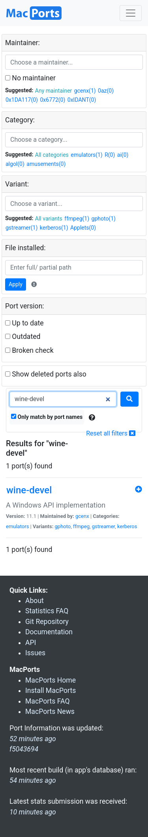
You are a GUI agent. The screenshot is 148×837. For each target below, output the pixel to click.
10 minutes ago (32, 812)
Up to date (24, 323)
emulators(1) (86, 155)
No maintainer (30, 78)
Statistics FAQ (46, 611)
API (30, 643)
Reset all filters (110, 433)
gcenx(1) (85, 91)
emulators (17, 526)
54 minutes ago (32, 780)
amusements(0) (46, 164)
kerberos (127, 526)
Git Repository (47, 622)
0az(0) (106, 91)
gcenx (82, 516)
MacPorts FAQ (47, 701)
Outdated (22, 337)
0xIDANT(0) (81, 100)
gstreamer (103, 526)
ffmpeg (81, 526)
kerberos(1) (54, 227)
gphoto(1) (104, 218)
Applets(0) (83, 227)
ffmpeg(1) (76, 218)
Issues (35, 653)
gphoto (63, 526)
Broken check (29, 350)
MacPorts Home (50, 680)
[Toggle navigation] (131, 13)
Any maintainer (53, 91)
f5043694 (23, 749)
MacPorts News (50, 711)
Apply (15, 284)
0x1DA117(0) (22, 100)
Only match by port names (46, 417)
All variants (48, 218)
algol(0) (15, 164)
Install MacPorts (50, 690)
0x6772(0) (52, 100)
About (34, 601)
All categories (52, 155)
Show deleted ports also (45, 374)
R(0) (110, 155)
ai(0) (123, 155)
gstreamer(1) (21, 227)
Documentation (49, 632)
